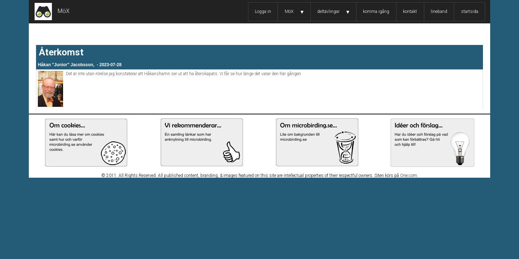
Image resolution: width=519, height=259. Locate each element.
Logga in (263, 11)
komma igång (376, 11)
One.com (408, 175)
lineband (439, 11)
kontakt (410, 11)
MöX (289, 11)
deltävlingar (328, 11)
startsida (469, 11)
